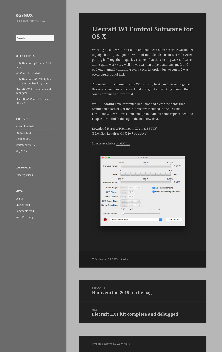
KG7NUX (24, 15)
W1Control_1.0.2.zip (129, 129)
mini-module (147, 55)
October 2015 (23, 138)
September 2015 (25, 145)
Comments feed (25, 211)
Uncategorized (24, 175)
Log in (19, 198)
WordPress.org (24, 217)
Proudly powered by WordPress (111, 344)
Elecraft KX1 (120, 50)
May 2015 (21, 151)
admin (126, 259)
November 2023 (25, 126)
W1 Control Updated (28, 73)
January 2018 (23, 132)
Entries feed (23, 204)
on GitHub (123, 143)
